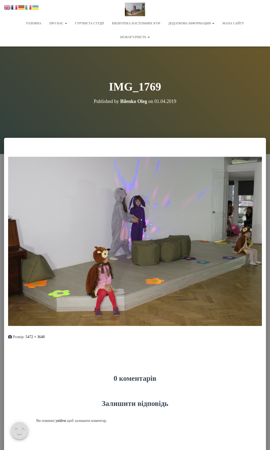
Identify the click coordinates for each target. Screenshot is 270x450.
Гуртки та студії (89, 23)
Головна (33, 23)
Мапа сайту (233, 23)
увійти (60, 421)
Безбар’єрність (135, 37)
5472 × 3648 (35, 337)
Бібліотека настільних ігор (136, 23)
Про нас (58, 23)
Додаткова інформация (191, 23)
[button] (65, 23)
